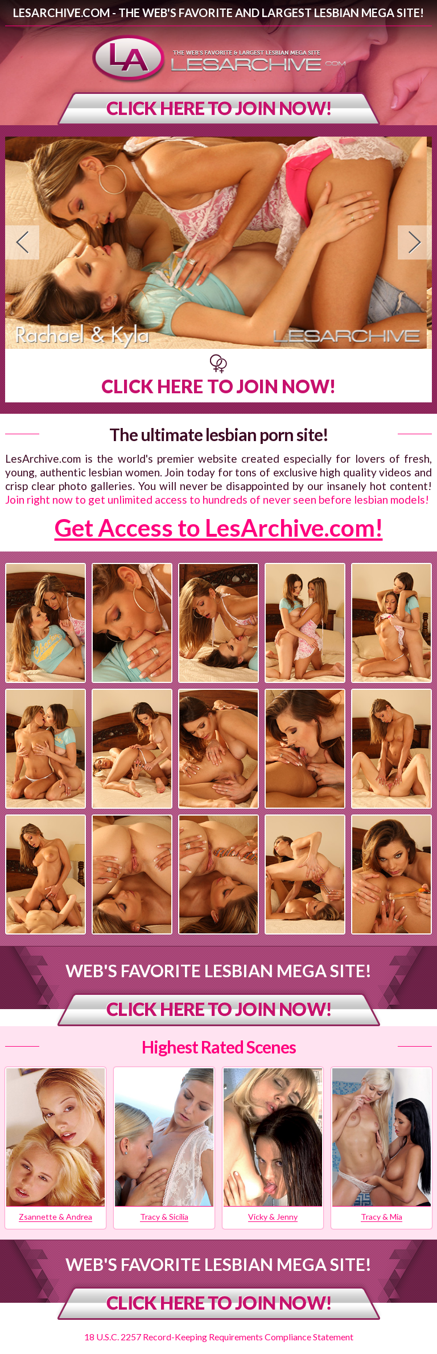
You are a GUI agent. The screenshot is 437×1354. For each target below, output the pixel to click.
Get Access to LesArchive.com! (219, 527)
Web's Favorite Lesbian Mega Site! (218, 970)
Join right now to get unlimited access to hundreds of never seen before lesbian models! (217, 499)
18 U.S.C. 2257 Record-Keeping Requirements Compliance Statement (218, 1336)
